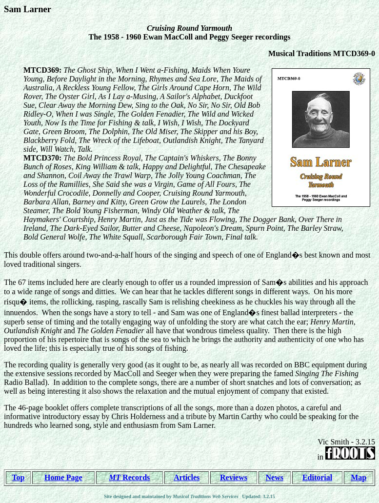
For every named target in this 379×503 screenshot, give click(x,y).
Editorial (317, 477)
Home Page (63, 477)
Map (358, 477)
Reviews (233, 477)
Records (129, 477)
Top (18, 477)
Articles (186, 477)
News (274, 477)
